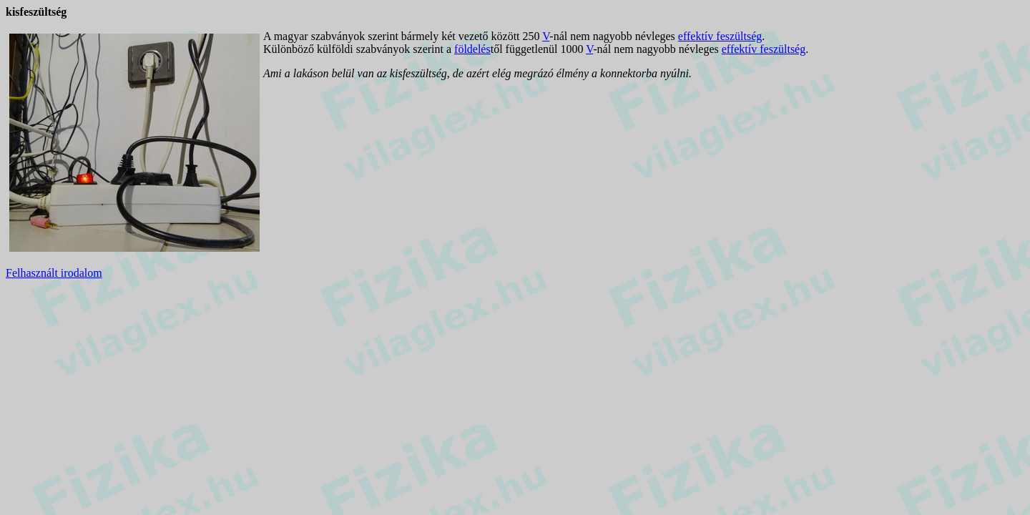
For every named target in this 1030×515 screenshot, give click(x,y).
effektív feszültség (720, 36)
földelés (472, 49)
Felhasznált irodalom (54, 273)
